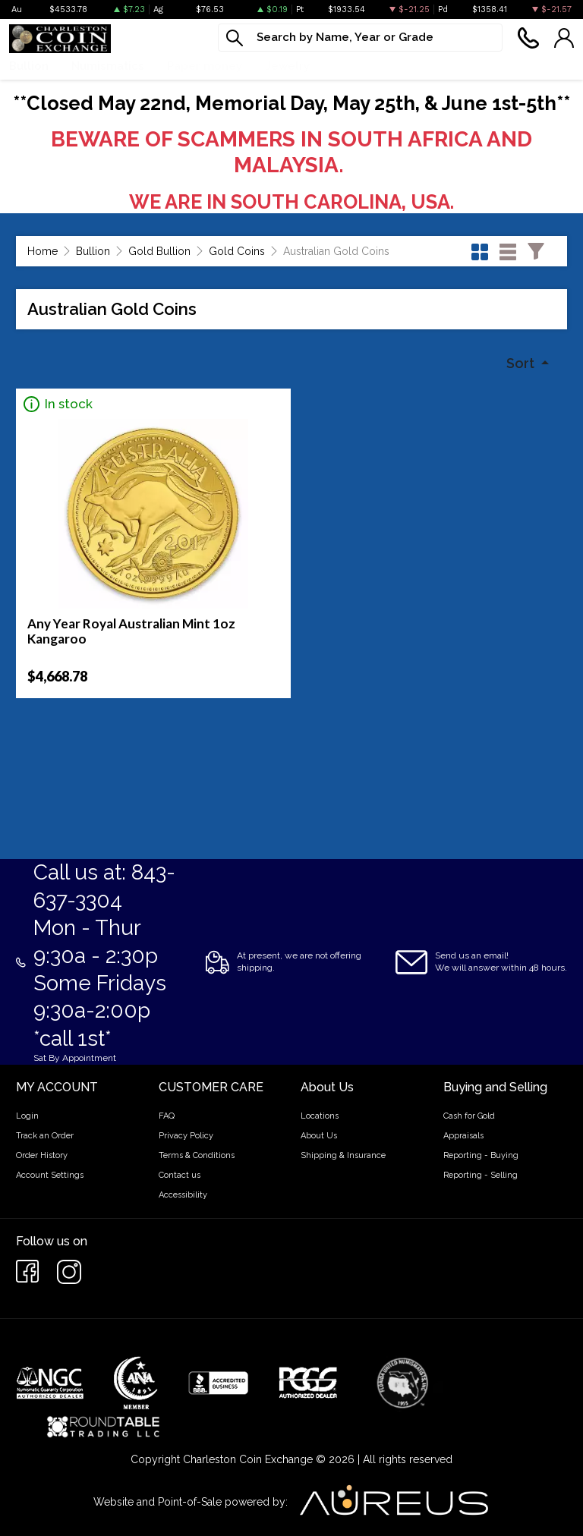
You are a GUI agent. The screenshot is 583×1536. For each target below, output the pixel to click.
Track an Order (45, 1136)
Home (42, 251)
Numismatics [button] (107, 66)
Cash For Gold (470, 66)
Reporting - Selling (480, 1175)
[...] (360, 38)
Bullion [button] (29, 66)
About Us (319, 1136)
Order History (42, 1155)
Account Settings (50, 1175)
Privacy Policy (186, 1136)
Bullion (93, 251)
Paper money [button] (204, 66)
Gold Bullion (159, 251)
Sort (521, 363)
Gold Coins (237, 251)
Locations (320, 1116)
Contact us (179, 1175)
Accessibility (183, 1195)
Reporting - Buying (480, 1155)
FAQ (167, 1116)
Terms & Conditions (197, 1155)
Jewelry (287, 66)
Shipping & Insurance (343, 1155)
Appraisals (463, 1136)
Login (27, 1116)
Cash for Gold (469, 1116)
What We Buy (370, 66)
